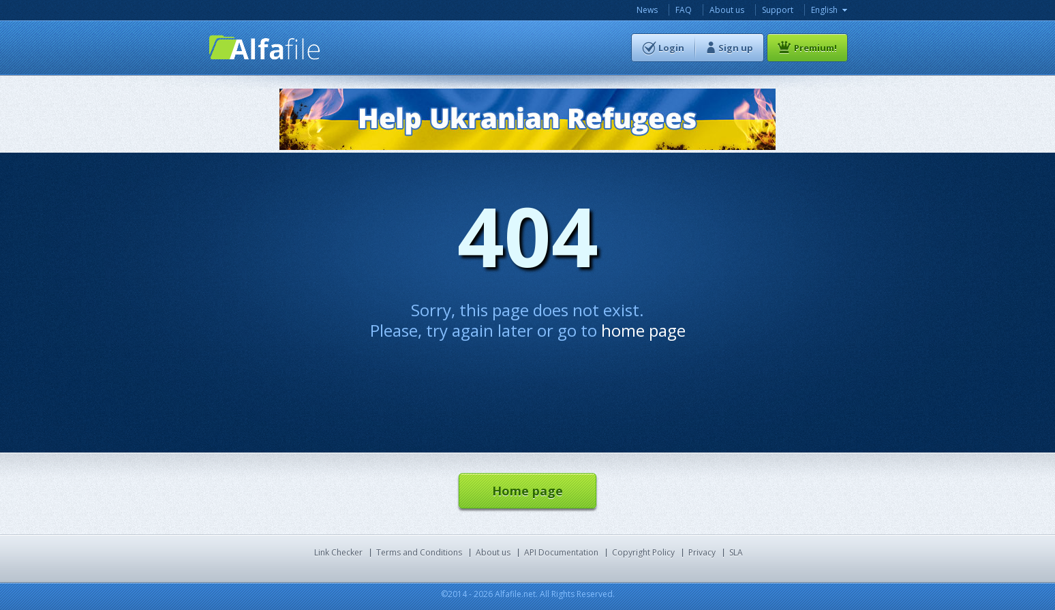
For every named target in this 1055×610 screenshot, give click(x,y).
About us (726, 10)
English (824, 10)
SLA (736, 552)
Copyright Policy (643, 552)
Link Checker (338, 552)
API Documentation (561, 552)
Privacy (702, 552)
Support (777, 10)
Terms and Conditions (419, 552)
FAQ (683, 10)
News (647, 10)
